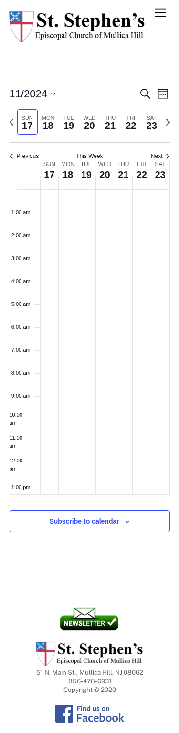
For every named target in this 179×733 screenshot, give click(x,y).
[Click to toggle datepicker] (33, 94)
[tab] (27, 122)
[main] (89, 320)
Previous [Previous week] (24, 156)
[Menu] (160, 13)
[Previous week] (11, 122)
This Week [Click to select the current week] (89, 156)
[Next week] (168, 122)
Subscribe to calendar (84, 521)
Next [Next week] (160, 156)
